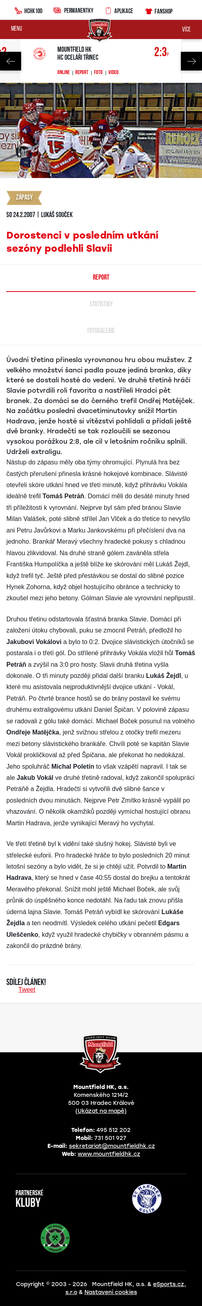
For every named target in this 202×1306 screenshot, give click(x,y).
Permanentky (73, 10)
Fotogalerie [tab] (101, 331)
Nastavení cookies (110, 1292)
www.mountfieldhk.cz (109, 1154)
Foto (98, 73)
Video (113, 73)
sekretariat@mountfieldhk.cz (112, 1146)
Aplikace (118, 10)
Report (81, 73)
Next (191, 61)
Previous (10, 61)
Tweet (26, 989)
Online (63, 73)
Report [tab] (101, 278)
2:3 (161, 53)
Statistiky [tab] (101, 304)
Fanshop (158, 10)
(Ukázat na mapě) (101, 1111)
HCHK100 (28, 10)
